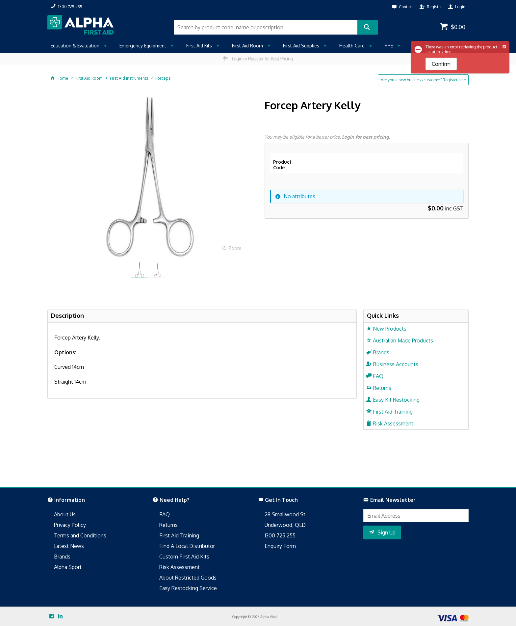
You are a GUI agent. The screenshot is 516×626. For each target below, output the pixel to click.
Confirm (441, 64)
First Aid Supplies (301, 45)
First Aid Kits (199, 45)
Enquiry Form (280, 546)
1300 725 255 (280, 535)
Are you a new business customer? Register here (423, 79)
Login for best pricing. (366, 137)
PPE (389, 45)
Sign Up (386, 532)
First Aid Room (247, 45)
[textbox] (265, 27)
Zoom (234, 248)
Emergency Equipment (142, 45)
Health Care (352, 45)
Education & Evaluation (75, 45)
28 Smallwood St (285, 514)
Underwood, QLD (285, 525)
